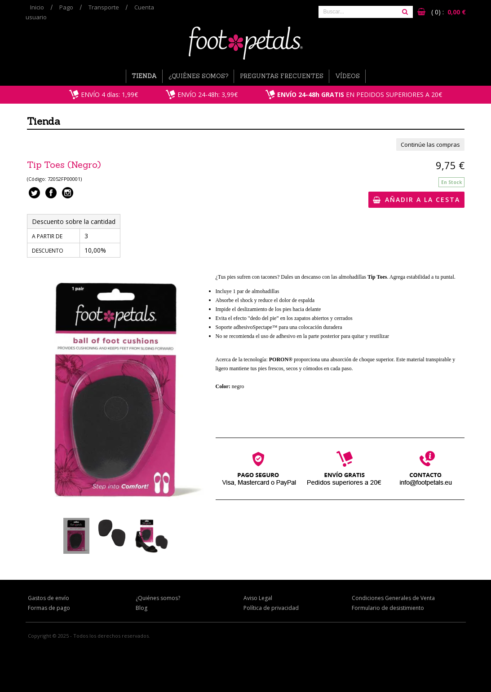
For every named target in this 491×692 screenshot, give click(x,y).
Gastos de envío (48, 598)
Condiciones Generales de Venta (393, 598)
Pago (66, 7)
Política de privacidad (271, 608)
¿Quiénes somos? (198, 76)
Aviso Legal (257, 598)
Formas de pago (49, 608)
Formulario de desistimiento (388, 608)
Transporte (103, 7)
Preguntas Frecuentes (281, 76)
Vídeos (347, 76)
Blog (141, 608)
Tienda (144, 76)
